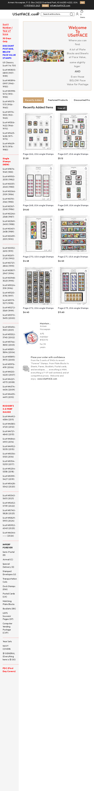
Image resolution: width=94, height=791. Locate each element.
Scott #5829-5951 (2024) (9, 519)
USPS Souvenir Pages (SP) (8, 616)
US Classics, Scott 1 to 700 (9, 64)
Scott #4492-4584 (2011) (9, 418)
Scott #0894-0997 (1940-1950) (9, 83)
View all (61, 108)
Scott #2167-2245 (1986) (9, 208)
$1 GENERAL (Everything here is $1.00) (9, 656)
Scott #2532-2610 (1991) (9, 249)
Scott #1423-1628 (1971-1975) (9, 136)
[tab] (33, 100)
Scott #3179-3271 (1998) (9, 302)
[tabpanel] (56, 210)
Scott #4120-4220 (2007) (9, 373)
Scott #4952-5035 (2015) (9, 448)
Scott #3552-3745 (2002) (9, 336)
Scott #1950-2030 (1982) (9, 178)
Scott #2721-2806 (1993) (9, 264)
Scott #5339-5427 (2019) (9, 477)
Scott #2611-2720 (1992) (9, 257)
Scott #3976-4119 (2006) (9, 366)
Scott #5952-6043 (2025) (9, 527)
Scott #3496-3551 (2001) (9, 328)
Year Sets (7, 641)
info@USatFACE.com (60, 5)
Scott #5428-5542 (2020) (9, 485)
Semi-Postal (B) (8, 553)
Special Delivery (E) (8, 565)
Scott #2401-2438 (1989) (9, 230)
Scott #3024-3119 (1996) (9, 287)
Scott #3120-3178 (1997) (9, 294)
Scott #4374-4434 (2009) (9, 388)
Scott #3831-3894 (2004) (9, 351)
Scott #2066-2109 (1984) (9, 193)
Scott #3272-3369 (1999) (9, 309)
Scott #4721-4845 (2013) (9, 433)
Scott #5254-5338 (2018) (9, 470)
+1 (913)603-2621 (32, 5)
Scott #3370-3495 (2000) (9, 316)
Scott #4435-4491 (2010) (9, 395)
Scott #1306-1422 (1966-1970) (9, 125)
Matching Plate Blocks (9, 603)
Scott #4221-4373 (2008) (9, 380)
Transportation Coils (10, 580)
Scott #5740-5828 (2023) (9, 512)
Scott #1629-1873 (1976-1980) (9, 146)
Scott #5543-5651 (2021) (9, 497)
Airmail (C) (8, 559)
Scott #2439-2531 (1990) (9, 237)
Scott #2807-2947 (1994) (9, 272)
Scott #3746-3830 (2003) (9, 343)
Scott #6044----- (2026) (9, 534)
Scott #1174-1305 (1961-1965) (8, 115)
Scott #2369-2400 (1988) (9, 223)
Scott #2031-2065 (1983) (9, 185)
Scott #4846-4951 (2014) (9, 440)
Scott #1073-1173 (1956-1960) (9, 104)
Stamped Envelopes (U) (9, 573)
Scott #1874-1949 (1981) (9, 170)
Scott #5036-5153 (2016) (9, 455)
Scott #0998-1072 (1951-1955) (9, 94)
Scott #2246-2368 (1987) (9, 215)
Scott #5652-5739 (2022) (9, 504)
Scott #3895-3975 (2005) (9, 358)
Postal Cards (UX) (9, 595)
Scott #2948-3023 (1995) (9, 279)
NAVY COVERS (7, 647)
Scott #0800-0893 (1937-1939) (9, 73)
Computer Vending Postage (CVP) (7, 628)
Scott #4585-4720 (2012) (9, 425)
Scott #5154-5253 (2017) (9, 463)
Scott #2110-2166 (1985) (9, 200)
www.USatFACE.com (47, 379)
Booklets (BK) (9, 608)
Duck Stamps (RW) (9, 588)
